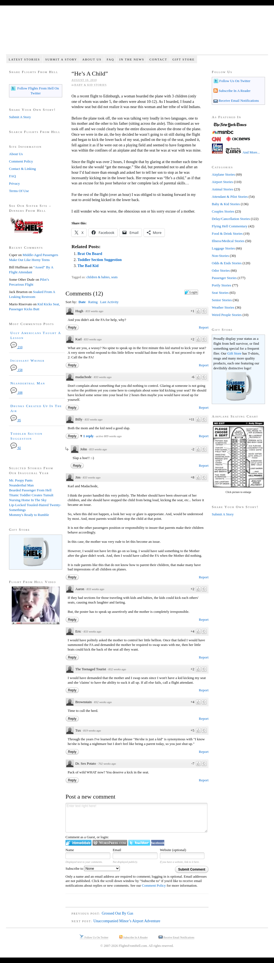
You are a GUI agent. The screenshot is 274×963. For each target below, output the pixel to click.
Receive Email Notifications (238, 100)
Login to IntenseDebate (78, 843)
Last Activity (109, 302)
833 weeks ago (94, 311)
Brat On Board (90, 254)
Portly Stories (221, 285)
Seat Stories (220, 293)
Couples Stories (223, 211)
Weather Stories (223, 307)
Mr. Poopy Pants (20, 480)
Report (204, 327)
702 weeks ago (107, 763)
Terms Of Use (19, 191)
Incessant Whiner (27, 360)
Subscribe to (92, 868)
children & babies (97, 277)
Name (69, 850)
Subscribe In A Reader (234, 91)
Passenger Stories (224, 278)
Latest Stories (24, 59)
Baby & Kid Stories (90, 84)
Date (82, 302)
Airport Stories (222, 182)
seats (114, 277)
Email (117, 850)
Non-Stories (220, 256)
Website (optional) (173, 850)
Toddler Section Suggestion (100, 260)
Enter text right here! (136, 818)
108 (16, 393)
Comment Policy (154, 885)
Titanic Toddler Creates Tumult (31, 495)
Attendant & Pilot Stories (230, 197)
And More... (251, 152)
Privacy (14, 183)
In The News (131, 59)
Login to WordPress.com (110, 843)
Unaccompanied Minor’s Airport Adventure (126, 921)
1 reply (89, 436)
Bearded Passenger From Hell (30, 490)
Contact (158, 59)
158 (16, 370)
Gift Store (183, 59)
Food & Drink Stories (227, 233)
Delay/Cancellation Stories (231, 219)
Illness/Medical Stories (228, 241)
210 (16, 347)
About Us (92, 59)
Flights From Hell (137, 32)
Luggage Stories (223, 248)
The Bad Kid (88, 266)
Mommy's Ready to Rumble (29, 515)
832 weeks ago (117, 669)
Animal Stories (222, 189)
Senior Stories (222, 300)
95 (15, 420)
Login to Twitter (139, 843)
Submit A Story (61, 59)
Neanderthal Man (27, 383)
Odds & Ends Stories (227, 263)
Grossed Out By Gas (117, 913)
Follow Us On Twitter (234, 81)
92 (15, 448)
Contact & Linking (22, 169)
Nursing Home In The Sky (28, 500)
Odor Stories (221, 270)
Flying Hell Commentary (230, 226)
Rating (93, 302)
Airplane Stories (223, 174)
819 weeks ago (92, 730)
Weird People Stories (227, 315)
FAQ (110, 59)
